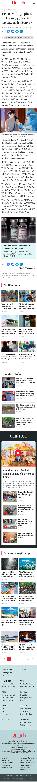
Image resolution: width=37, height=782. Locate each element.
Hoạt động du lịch (26, 723)
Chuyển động (13, 10)
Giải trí (4, 706)
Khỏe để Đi (24, 712)
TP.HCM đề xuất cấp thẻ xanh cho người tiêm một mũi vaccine (27, 306)
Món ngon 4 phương (27, 687)
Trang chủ (4, 10)
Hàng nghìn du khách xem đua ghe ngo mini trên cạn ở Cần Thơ (25, 495)
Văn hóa (4, 709)
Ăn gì (22, 681)
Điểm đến (23, 695)
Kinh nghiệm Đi (25, 709)
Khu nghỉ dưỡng (7, 698)
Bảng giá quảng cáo (23, 776)
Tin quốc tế (5, 676)
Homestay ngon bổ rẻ (8, 695)
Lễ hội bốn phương (8, 687)
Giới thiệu (9, 776)
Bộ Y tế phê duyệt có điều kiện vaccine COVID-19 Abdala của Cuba (27, 332)
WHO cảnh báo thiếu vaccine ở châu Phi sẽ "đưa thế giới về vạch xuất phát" (9, 357)
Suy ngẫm (24, 670)
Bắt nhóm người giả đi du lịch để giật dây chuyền (25, 535)
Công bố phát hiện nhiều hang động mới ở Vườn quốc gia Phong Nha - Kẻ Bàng (9, 574)
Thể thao (4, 714)
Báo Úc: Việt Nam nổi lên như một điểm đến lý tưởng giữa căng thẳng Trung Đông (25, 421)
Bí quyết (23, 706)
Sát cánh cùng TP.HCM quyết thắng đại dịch (19, 37)
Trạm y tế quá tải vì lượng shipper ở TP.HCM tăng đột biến (9, 306)
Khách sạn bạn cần (8, 701)
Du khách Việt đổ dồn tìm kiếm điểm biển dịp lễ (9, 623)
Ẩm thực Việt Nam (26, 684)
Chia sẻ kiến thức (26, 714)
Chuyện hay (25, 720)
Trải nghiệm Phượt (26, 698)
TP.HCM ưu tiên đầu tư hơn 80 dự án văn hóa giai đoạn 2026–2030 (27, 647)
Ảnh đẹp (23, 701)
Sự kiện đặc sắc (25, 725)
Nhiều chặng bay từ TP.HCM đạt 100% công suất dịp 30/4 (8, 647)
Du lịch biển (6, 681)
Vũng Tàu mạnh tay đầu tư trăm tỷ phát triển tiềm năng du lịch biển (27, 574)
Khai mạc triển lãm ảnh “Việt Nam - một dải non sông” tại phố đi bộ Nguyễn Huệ (26, 623)
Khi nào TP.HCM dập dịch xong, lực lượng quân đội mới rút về (8, 332)
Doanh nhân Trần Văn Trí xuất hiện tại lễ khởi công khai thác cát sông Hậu (25, 394)
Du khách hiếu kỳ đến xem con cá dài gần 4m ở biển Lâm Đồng (25, 522)
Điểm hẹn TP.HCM (7, 684)
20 (28, 660)
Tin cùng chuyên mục (16, 553)
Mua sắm (5, 720)
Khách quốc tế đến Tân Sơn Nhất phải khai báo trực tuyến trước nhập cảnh (26, 380)
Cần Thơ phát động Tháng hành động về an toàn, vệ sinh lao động (8, 599)
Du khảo (23, 692)
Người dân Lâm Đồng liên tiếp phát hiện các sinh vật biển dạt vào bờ (25, 509)
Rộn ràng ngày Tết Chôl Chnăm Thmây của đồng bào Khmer (18, 474)
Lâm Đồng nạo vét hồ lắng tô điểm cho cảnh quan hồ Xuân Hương (25, 407)
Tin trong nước (6, 673)
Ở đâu (3, 692)
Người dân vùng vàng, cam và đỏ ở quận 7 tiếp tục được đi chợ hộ (27, 357)
